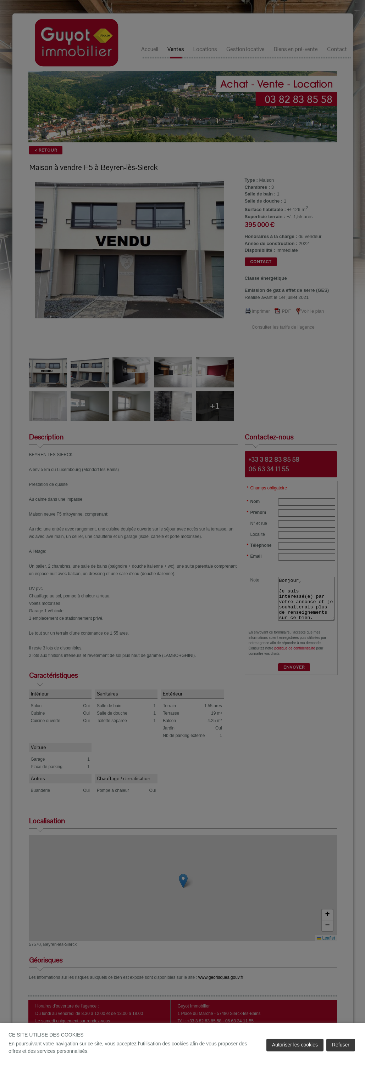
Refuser (340, 1045)
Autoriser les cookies (295, 1045)
